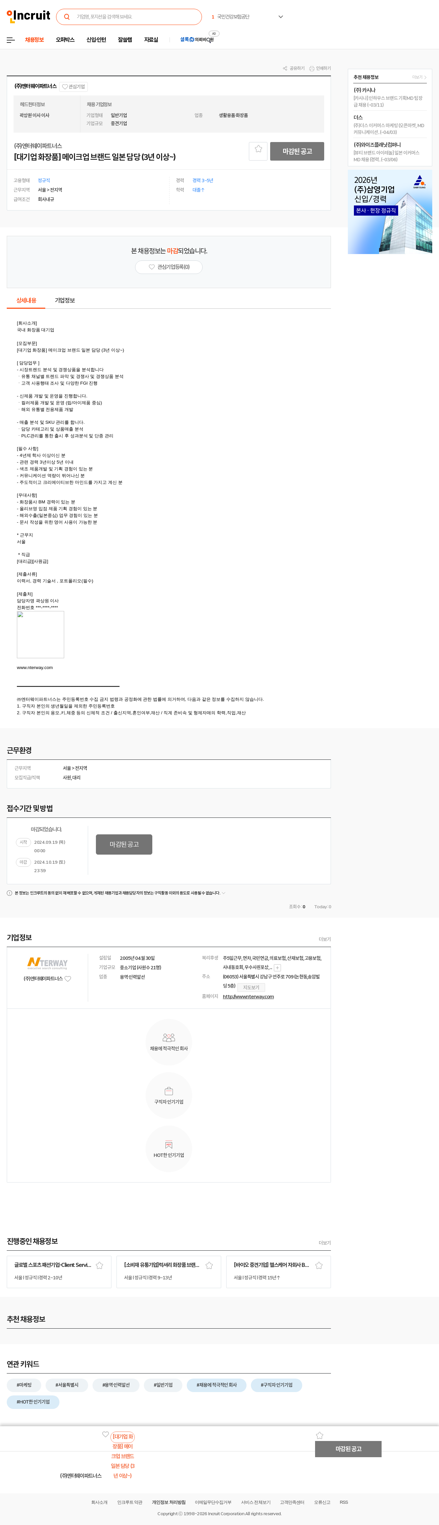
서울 (67, 768)
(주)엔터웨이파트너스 (35, 86)
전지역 (81, 768)
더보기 (325, 939)
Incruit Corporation (226, 1514)
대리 (76, 778)
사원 (67, 778)
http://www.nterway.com (248, 997)
